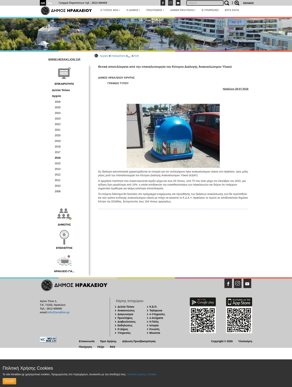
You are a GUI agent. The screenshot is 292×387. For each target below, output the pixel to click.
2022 (58, 124)
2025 (58, 107)
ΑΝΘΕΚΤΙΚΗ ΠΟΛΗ (183, 10)
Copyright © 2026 (222, 341)
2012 (58, 174)
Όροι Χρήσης (108, 341)
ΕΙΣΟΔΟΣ (248, 3)
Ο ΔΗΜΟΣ (133, 10)
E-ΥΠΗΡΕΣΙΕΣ (210, 10)
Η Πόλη (154, 321)
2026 (58, 101)
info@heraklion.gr (58, 312)
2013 (58, 168)
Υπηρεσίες (124, 332)
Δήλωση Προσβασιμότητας (139, 341)
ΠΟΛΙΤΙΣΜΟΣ (155, 10)
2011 (58, 180)
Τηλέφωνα (156, 310)
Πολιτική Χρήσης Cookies (141, 374)
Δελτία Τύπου (61, 90)
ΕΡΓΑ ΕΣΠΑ (232, 10)
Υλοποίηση (245, 341)
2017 (58, 152)
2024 (58, 112)
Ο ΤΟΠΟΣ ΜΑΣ (110, 10)
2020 (58, 135)
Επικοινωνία (87, 341)
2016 (136, 55)
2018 (58, 146)
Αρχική (104, 55)
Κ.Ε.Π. (153, 306)
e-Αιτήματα (156, 317)
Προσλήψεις (125, 317)
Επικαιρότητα (117, 55)
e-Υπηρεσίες (157, 314)
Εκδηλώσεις (125, 325)
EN (50, 3)
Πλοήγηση (85, 346)
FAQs (100, 346)
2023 (58, 118)
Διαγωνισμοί (125, 314)
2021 (58, 129)
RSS (112, 346)
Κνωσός (155, 329)
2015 (58, 163)
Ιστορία (154, 325)
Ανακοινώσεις (126, 310)
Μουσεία (155, 332)
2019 (58, 140)
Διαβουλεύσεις (127, 321)
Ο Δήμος (123, 329)
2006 (58, 191)
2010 (58, 185)
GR (43, 3)
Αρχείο (56, 95)
